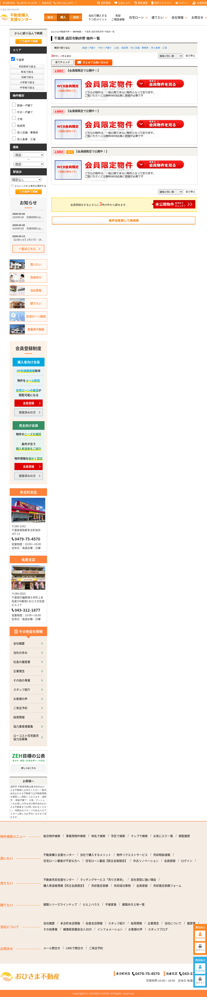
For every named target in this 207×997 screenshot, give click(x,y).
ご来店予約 (20, 708)
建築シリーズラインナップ (60, 904)
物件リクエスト (161, 3)
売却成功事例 (122, 885)
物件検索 (104, 3)
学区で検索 (118, 836)
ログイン (182, 3)
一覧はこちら (27, 249)
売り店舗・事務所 (140, 47)
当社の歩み (20, 653)
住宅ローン (136, 17)
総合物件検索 (51, 836)
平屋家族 (110, 904)
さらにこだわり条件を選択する (28, 186)
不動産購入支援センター (58, 854)
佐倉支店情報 (94, 923)
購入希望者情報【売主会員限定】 (64, 885)
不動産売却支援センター (58, 879)
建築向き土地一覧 (133, 904)
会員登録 (200, 3)
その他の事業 (21, 680)
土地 (116, 47)
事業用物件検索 (76, 836)
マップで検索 (139, 836)
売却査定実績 (99, 885)
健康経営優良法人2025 (77, 929)
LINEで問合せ (74, 948)
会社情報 (177, 17)
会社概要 (19, 643)
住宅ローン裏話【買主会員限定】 (106, 860)
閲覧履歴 (141, 3)
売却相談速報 (161, 854)
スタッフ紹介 (21, 689)
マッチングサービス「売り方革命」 (102, 879)
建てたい (158, 17)
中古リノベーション (146, 860)
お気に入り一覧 (163, 836)
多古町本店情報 (70, 923)
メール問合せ (51, 948)
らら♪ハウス (91, 904)
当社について (173, 923)
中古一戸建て (105, 47)
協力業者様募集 (23, 726)
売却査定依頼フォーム (167, 885)
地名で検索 (98, 836)
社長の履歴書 (21, 662)
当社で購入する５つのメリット (97, 17)
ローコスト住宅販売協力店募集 (26, 737)
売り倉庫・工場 (159, 47)
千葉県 (17, 59)
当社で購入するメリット (95, 854)
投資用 (124, 47)
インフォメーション (110, 929)
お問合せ (197, 17)
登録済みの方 (27, 412)
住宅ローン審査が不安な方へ (61, 860)
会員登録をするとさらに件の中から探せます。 (133, 204)
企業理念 (19, 671)
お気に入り (122, 3)
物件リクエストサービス (132, 854)
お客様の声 (20, 699)
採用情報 (19, 717)
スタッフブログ (158, 929)
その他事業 (50, 929)
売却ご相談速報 (118, 17)
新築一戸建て (89, 47)
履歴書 (191, 923)
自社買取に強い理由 (143, 879)
